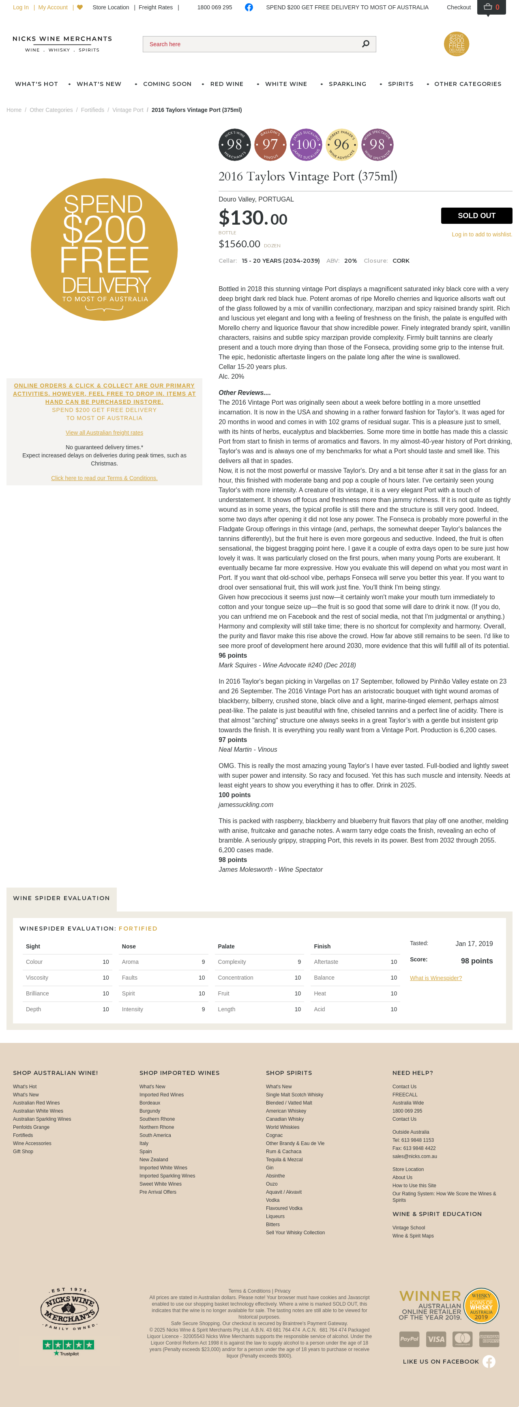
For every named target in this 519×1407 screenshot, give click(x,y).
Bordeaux (149, 1103)
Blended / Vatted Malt (289, 1103)
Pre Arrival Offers (157, 1192)
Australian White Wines (38, 1111)
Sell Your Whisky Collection (295, 1232)
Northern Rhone (156, 1127)
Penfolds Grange (31, 1127)
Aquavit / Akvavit (284, 1192)
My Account (53, 7)
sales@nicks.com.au (414, 1156)
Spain (145, 1151)
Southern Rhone (157, 1119)
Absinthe (275, 1176)
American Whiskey (286, 1111)
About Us (402, 1177)
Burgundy (149, 1111)
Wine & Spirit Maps (413, 1236)
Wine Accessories (32, 1143)
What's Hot (36, 84)
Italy (143, 1143)
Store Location (111, 7)
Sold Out (476, 216)
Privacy (282, 1291)
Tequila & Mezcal (284, 1159)
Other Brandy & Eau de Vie (295, 1143)
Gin (270, 1168)
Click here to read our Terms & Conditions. (104, 478)
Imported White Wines (163, 1168)
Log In (21, 7)
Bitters (273, 1224)
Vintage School (408, 1228)
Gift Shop (23, 1151)
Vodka (272, 1200)
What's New (26, 1095)
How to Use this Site (414, 1185)
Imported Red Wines (161, 1095)
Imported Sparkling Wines (167, 1176)
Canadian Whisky (285, 1119)
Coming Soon (167, 84)
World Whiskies (282, 1127)
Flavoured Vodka (284, 1208)
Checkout (459, 7)
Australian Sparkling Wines (42, 1119)
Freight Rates (156, 7)
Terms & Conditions (250, 1291)
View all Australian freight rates (104, 432)
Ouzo (272, 1184)
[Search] (249, 44)
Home (13, 110)
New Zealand (153, 1159)
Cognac (274, 1135)
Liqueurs (275, 1216)
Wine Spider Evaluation (61, 898)
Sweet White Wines (160, 1184)
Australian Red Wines (36, 1103)
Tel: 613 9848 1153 (413, 1140)
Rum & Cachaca (283, 1151)
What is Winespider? (436, 978)
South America (155, 1135)
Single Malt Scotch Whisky (294, 1095)
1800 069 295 (214, 7)
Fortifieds (23, 1135)
